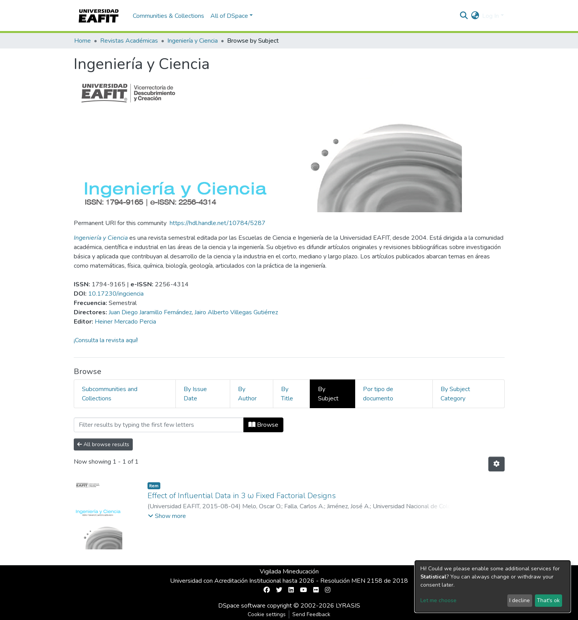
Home (82, 40)
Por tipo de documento (378, 394)
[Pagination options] (496, 464)
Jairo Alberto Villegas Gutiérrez (236, 312)
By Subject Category (455, 394)
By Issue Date (195, 394)
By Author (247, 394)
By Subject (328, 394)
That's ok (548, 600)
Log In (490, 16)
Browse (263, 425)
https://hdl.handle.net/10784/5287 (218, 223)
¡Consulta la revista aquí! (106, 340)
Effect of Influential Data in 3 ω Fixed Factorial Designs (242, 495)
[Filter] (159, 424)
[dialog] (492, 586)
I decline (519, 600)
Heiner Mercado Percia (125, 321)
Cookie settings (267, 614)
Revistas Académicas (129, 40)
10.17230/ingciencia (116, 293)
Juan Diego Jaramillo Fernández (150, 312)
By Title (287, 394)
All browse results (103, 444)
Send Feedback (311, 614)
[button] (475, 16)
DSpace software (242, 605)
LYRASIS (348, 605)
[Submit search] (464, 16)
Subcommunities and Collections (109, 394)
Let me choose (438, 600)
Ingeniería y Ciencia (192, 40)
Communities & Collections (168, 16)
